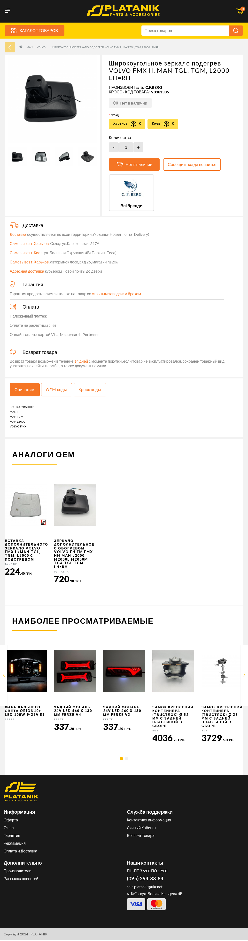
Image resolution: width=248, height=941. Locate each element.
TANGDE (11, 564)
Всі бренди (131, 205)
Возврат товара (141, 836)
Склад (115, 115)
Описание (25, 390)
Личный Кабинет (141, 828)
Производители (17, 871)
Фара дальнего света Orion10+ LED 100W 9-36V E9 (25, 711)
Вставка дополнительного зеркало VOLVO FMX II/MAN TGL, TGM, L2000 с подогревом (26, 550)
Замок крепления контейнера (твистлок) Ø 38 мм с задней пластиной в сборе (222, 717)
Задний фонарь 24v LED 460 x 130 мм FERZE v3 (122, 711)
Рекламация (15, 844)
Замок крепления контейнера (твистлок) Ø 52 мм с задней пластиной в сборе (173, 717)
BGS (155, 731)
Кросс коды (93, 390)
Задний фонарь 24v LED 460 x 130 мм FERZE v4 (73, 711)
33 (10, 47)
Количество (120, 137)
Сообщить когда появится (192, 164)
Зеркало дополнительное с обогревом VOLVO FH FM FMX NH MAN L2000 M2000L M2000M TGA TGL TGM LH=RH (74, 554)
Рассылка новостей (21, 879)
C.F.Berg (153, 87)
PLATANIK (61, 572)
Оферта (11, 820)
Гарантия (12, 836)
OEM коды (58, 390)
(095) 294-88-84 (145, 879)
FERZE (10, 720)
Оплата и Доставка (20, 851)
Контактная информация (149, 820)
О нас (9, 828)
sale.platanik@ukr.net (145, 887)
